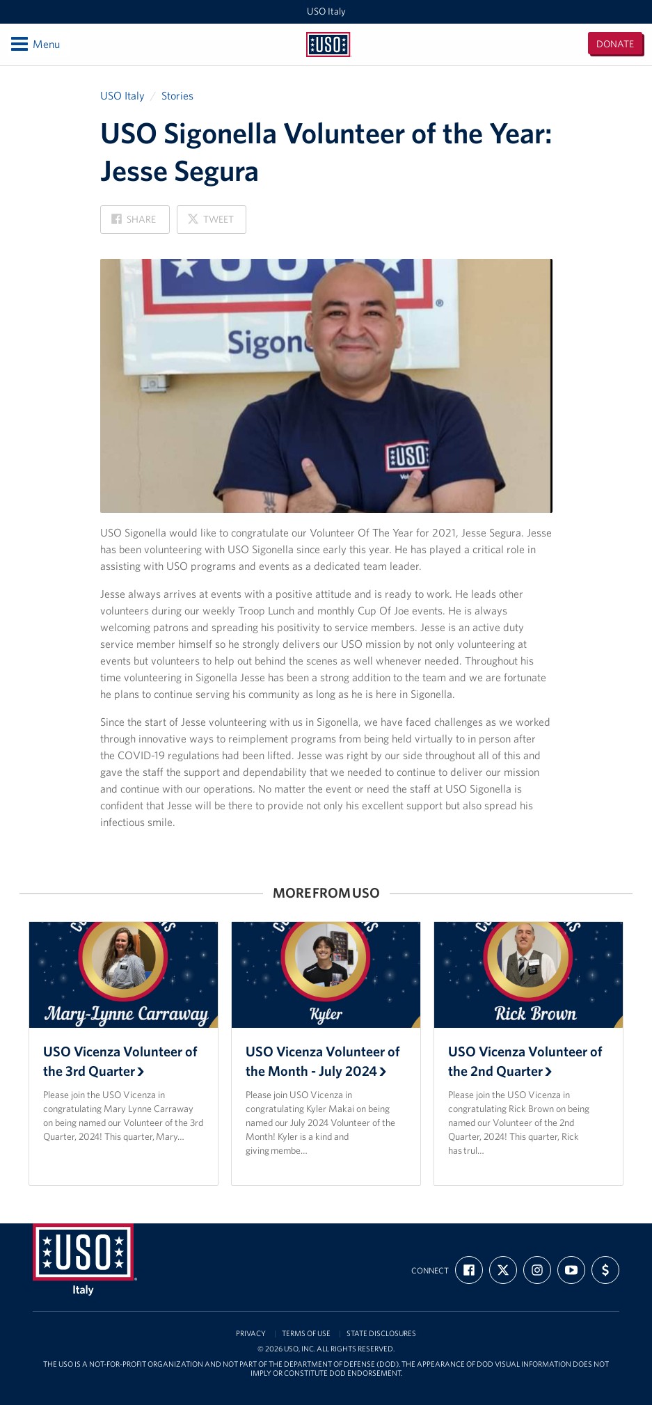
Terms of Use (306, 1333)
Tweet (210, 223)
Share (133, 223)
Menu (34, 44)
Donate (615, 44)
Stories (177, 95)
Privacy (251, 1333)
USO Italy (326, 11)
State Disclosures (381, 1333)
